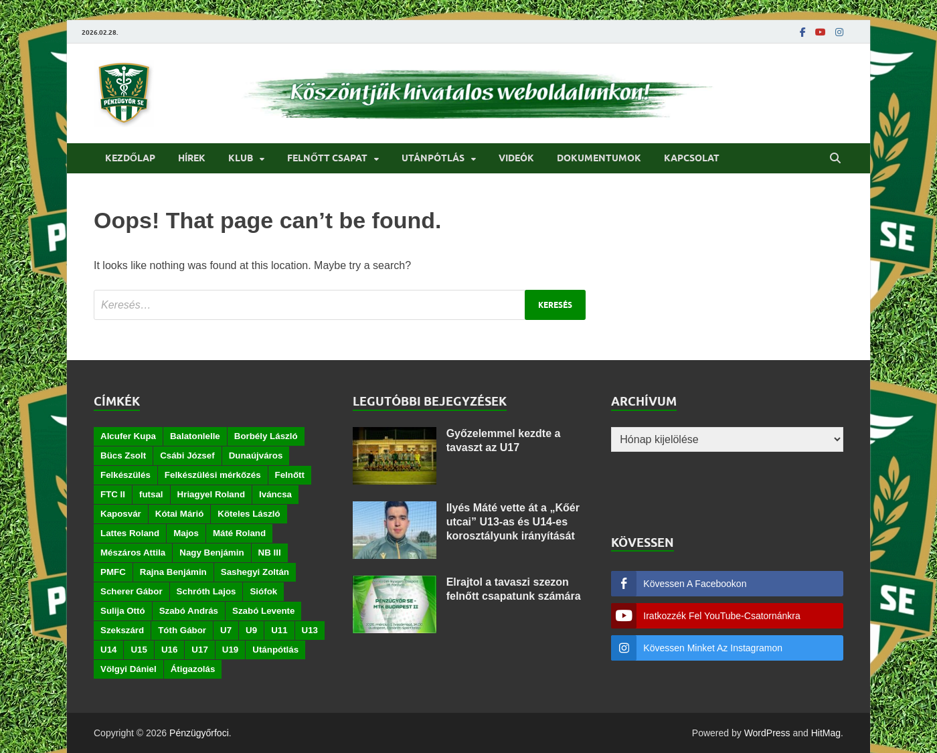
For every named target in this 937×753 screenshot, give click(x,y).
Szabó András (188, 611)
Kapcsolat (691, 158)
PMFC (113, 572)
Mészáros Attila (132, 553)
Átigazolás (193, 669)
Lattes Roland (129, 533)
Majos (186, 533)
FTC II (112, 494)
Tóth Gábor (182, 630)
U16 (169, 650)
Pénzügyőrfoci (199, 733)
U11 (279, 630)
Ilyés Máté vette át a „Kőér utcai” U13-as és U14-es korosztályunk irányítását (513, 521)
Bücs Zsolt (123, 455)
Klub (240, 158)
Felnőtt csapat (327, 158)
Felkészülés (125, 475)
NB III (269, 553)
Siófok (263, 591)
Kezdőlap (130, 158)
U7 (226, 630)
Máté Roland (239, 533)
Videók (516, 158)
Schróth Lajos (206, 591)
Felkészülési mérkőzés (213, 475)
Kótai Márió (179, 514)
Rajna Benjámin (173, 572)
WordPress (767, 733)
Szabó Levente (263, 611)
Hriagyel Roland (211, 494)
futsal (151, 494)
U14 (108, 650)
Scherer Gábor (131, 591)
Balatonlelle (195, 436)
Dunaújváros (256, 455)
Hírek (191, 158)
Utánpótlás (433, 158)
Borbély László (266, 436)
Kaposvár (120, 514)
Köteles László (249, 514)
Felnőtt (290, 475)
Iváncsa (275, 494)
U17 (199, 650)
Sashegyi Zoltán (255, 572)
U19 (230, 650)
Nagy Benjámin (211, 553)
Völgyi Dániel (128, 669)
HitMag (826, 733)
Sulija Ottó (122, 611)
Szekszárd (122, 630)
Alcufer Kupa (128, 436)
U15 (139, 650)
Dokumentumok (599, 158)
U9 (251, 630)
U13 (310, 630)
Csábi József (187, 455)
